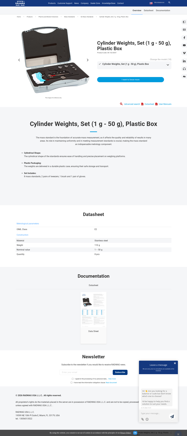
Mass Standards (69, 17)
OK (135, 433)
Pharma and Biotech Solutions (48, 17)
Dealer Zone (95, 3)
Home (19, 17)
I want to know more (130, 79)
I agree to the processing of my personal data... (91, 379)
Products (30, 17)
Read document (111, 383)
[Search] (169, 2)
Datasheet (148, 10)
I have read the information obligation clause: (95, 383)
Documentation (163, 10)
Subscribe (120, 372)
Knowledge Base (108, 3)
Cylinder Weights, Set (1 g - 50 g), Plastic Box (113, 17)
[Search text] (160, 2)
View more (112, 379)
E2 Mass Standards (87, 17)
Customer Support (65, 3)
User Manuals (165, 104)
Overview (137, 10)
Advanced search (132, 104)
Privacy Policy (125, 433)
